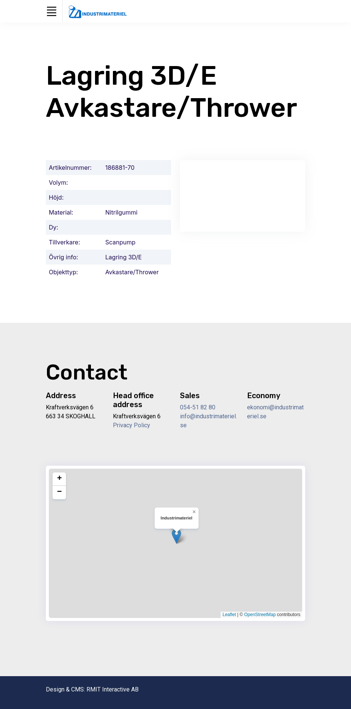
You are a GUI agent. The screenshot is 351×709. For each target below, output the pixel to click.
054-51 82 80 (197, 407)
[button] (176, 536)
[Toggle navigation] (51, 11)
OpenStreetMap (260, 614)
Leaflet (229, 614)
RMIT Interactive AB (112, 689)
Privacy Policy (131, 425)
